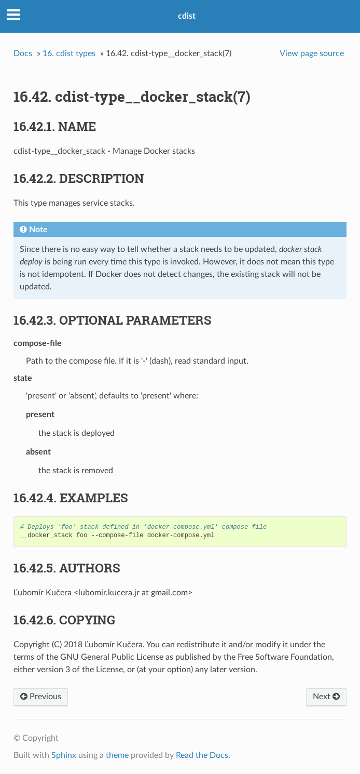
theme (117, 755)
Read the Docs (202, 755)
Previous (40, 696)
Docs (22, 53)
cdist (187, 16)
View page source (312, 53)
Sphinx (63, 755)
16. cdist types (69, 53)
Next (326, 696)
